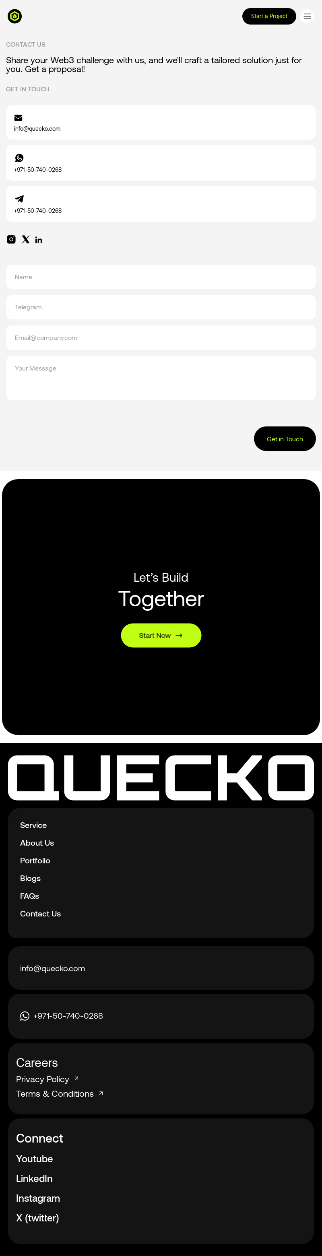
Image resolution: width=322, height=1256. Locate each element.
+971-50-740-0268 (61, 1016)
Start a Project (269, 15)
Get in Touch (285, 439)
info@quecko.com (52, 968)
